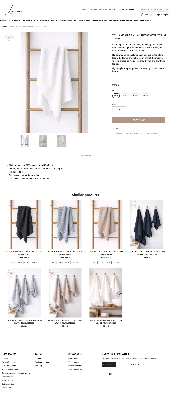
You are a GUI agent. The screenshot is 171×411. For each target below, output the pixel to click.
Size (113, 91)
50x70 (19, 262)
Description (85, 156)
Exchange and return (134, 134)
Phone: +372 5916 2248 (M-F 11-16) (106, 9)
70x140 (26, 262)
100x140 (34, 262)
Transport (118, 134)
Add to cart (139, 120)
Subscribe (146, 365)
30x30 (13, 262)
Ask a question (151, 134)
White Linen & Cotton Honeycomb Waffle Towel (29, 27)
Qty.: (114, 104)
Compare (116, 128)
